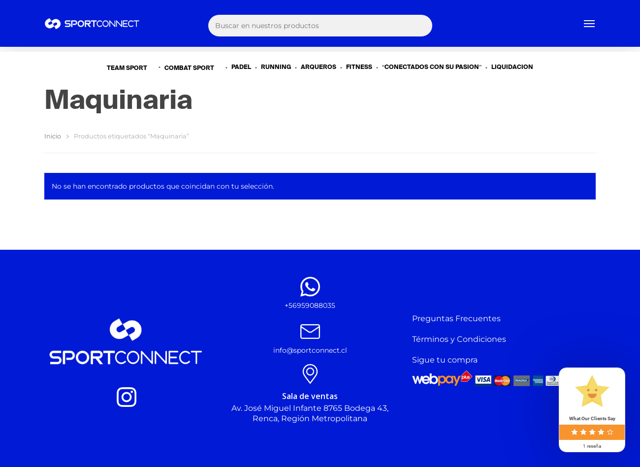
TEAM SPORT (131, 67)
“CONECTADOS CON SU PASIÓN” (432, 67)
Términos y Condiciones (459, 339)
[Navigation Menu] (590, 26)
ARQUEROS (318, 67)
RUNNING (276, 67)
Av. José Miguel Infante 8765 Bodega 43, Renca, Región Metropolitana (309, 413)
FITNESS (359, 67)
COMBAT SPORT (193, 67)
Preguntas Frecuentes (456, 318)
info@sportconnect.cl (310, 350)
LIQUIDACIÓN (512, 67)
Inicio (52, 136)
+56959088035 (310, 305)
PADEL (241, 67)
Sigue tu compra (445, 360)
